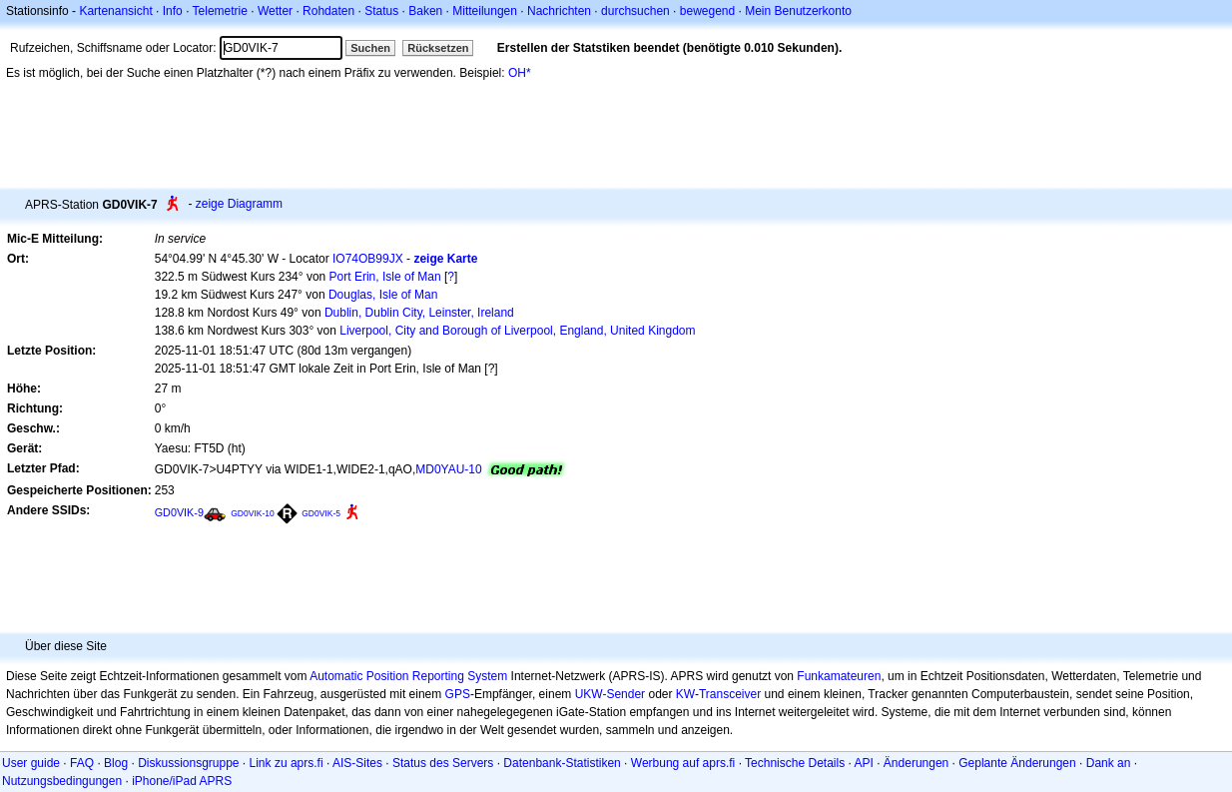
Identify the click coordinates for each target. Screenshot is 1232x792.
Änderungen (916, 763)
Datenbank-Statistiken (561, 763)
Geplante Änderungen (1016, 763)
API (864, 763)
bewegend (707, 11)
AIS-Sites (357, 763)
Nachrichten (559, 11)
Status (381, 11)
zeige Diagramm (239, 204)
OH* (519, 73)
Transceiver (730, 694)
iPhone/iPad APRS (182, 781)
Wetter (275, 11)
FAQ (82, 763)
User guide (31, 763)
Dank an (1108, 763)
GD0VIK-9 (179, 512)
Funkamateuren (839, 676)
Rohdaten (328, 11)
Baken (425, 11)
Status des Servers (442, 763)
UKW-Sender (610, 694)
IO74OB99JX (367, 259)
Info (173, 11)
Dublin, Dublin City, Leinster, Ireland (419, 313)
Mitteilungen (484, 11)
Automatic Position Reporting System (408, 676)
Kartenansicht (115, 11)
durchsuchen (635, 11)
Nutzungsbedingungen (62, 781)
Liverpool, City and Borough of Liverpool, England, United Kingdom (517, 331)
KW (685, 694)
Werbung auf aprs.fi (683, 763)
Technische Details (795, 763)
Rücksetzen (437, 48)
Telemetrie (220, 11)
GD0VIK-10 (253, 513)
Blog (116, 763)
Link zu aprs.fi (286, 763)
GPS (457, 694)
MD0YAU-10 (448, 469)
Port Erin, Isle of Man (385, 277)
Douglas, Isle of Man (382, 295)
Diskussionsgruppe (188, 763)
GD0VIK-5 (321, 513)
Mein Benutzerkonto (798, 11)
